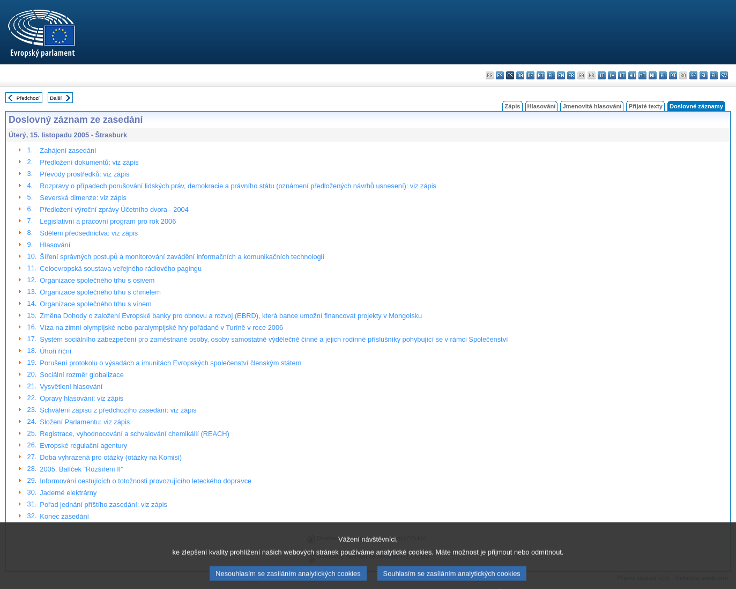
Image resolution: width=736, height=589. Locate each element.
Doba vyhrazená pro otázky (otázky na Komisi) (111, 457)
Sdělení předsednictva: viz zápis (89, 233)
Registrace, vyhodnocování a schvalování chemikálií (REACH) (134, 434)
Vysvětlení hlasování (71, 386)
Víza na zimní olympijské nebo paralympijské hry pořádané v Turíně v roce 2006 (161, 327)
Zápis (512, 106)
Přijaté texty (645, 106)
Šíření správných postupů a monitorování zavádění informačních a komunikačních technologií (182, 257)
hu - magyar (632, 75)
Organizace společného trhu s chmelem (100, 292)
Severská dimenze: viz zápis (83, 198)
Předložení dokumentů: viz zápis (89, 162)
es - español (500, 75)
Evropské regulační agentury (83, 445)
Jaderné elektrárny (68, 493)
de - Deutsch (530, 75)
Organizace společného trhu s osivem (97, 280)
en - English (561, 75)
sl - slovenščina (704, 75)
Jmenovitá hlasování (591, 106)
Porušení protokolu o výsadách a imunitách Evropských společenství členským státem (170, 363)
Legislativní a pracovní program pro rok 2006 (108, 221)
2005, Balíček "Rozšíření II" (81, 469)
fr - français (571, 75)
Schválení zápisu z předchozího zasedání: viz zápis (118, 410)
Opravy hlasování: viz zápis (81, 398)
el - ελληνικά (551, 75)
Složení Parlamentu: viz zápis (85, 422)
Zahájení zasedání (68, 150)
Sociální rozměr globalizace (81, 375)
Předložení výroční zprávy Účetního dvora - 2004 (114, 209)
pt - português (673, 75)
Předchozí (28, 98)
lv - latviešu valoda (612, 75)
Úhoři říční (55, 351)
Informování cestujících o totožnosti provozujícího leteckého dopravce (145, 481)
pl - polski (663, 75)
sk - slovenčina (693, 75)
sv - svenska (724, 75)
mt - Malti (642, 75)
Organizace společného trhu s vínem (95, 304)
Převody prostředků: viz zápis (84, 174)
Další (56, 98)
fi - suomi (714, 75)
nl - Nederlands (653, 75)
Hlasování (541, 106)
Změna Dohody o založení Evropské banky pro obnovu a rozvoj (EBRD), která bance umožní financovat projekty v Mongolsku (231, 316)
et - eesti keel (541, 75)
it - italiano (602, 75)
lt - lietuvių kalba (622, 75)
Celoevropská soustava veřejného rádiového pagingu (121, 268)
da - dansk (520, 75)
